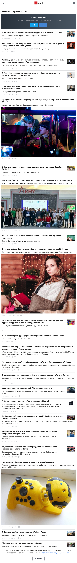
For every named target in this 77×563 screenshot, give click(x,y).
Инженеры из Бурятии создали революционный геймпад (28, 462)
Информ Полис (38, 2)
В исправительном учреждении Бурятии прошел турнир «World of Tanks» (35, 375)
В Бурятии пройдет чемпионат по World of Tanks (24, 532)
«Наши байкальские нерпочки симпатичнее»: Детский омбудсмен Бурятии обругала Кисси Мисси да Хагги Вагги (32, 321)
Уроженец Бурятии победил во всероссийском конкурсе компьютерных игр (37, 180)
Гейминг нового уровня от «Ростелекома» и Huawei (25, 401)
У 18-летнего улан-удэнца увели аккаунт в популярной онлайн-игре (33, 336)
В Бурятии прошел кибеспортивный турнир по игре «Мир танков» (32, 32)
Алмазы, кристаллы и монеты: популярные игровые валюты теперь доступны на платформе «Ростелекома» (33, 61)
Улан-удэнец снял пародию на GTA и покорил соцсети (27, 388)
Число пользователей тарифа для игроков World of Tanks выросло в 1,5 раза (36, 362)
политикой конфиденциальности (55, 553)
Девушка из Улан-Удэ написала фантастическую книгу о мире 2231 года (35, 249)
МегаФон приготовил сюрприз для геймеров (22, 543)
